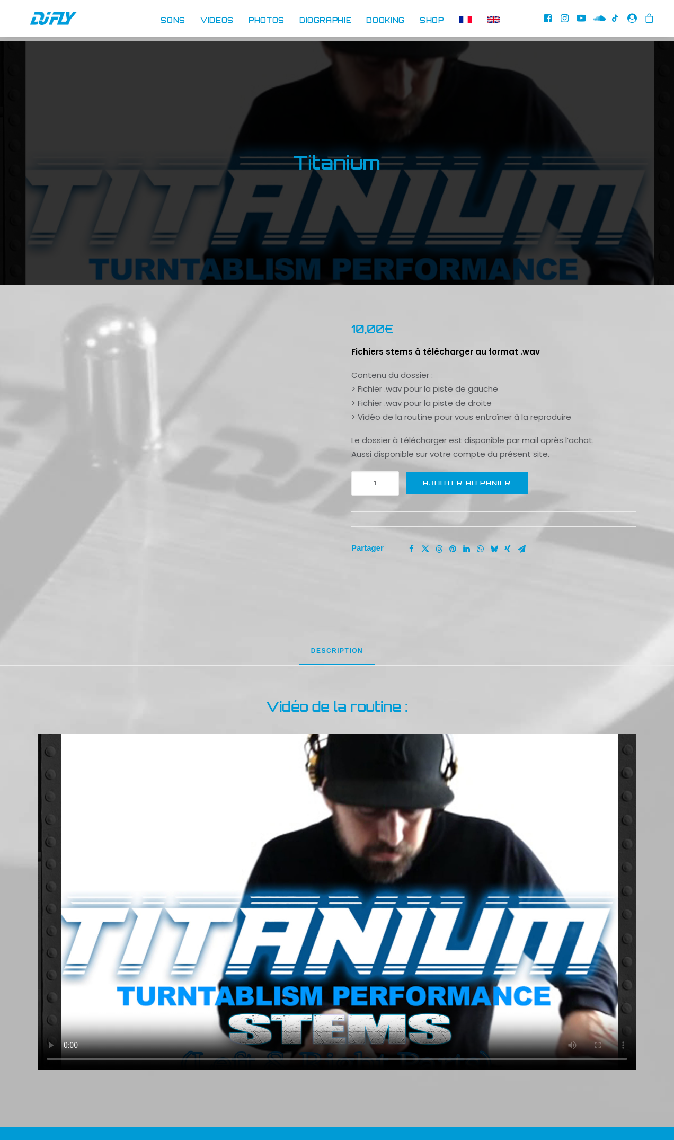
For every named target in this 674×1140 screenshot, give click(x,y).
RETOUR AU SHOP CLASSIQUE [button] (491, 1120)
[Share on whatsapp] (480, 508)
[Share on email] (521, 508)
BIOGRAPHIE (325, 20)
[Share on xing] (507, 508)
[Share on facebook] (411, 508)
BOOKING (385, 20)
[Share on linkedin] (466, 508)
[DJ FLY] (43, 21)
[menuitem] (173, 21)
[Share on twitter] (425, 508)
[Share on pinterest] (452, 508)
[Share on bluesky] (493, 508)
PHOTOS (267, 20)
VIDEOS (217, 20)
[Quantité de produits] (375, 443)
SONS (173, 20)
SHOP (432, 20)
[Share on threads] (438, 508)
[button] (549, 21)
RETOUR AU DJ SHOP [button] (183, 1120)
